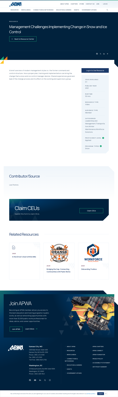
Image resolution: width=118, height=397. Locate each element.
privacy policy (91, 393)
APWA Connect (98, 350)
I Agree (100, 393)
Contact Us (90, 4)
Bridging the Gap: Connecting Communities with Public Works (58, 271)
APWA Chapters (98, 346)
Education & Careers (63, 10)
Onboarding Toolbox (90, 269)
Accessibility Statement (101, 363)
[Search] (107, 9)
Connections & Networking (43, 10)
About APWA (64, 4)
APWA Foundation (99, 354)
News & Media (26, 10)
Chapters (74, 4)
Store (81, 4)
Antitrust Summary (100, 367)
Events (76, 10)
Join (97, 4)
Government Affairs (89, 10)
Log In (105, 4)
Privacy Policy (98, 359)
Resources (15, 10)
